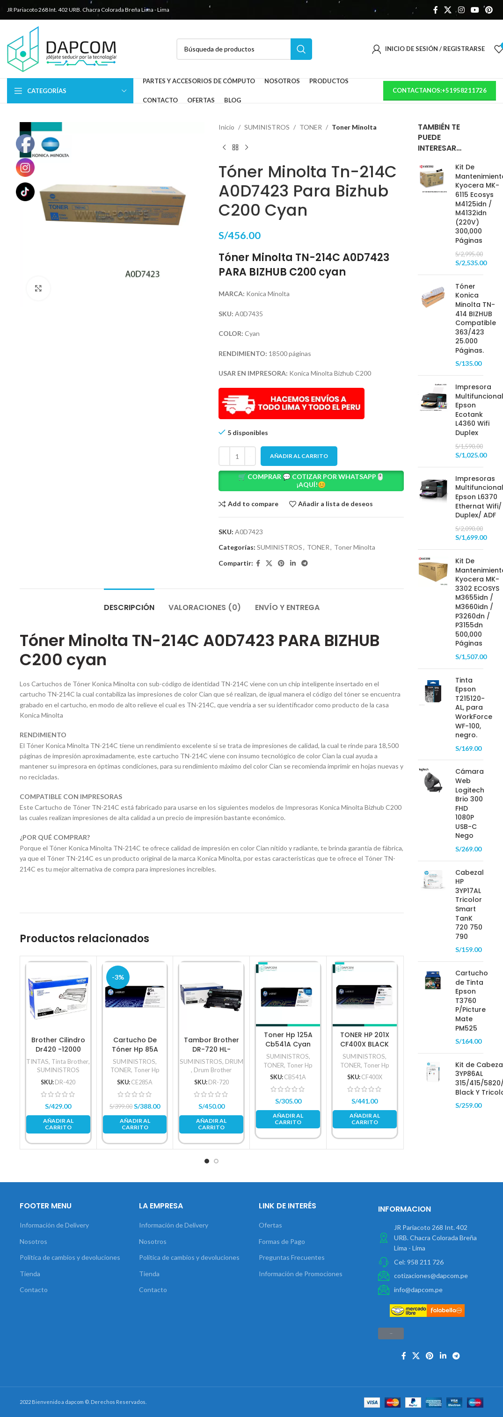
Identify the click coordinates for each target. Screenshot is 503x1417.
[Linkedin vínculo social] (293, 563)
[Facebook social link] (435, 10)
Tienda (30, 1274)
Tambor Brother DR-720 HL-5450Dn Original (211, 1049)
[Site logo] (62, 48)
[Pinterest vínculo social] (489, 10)
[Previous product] (224, 147)
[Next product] (246, 147)
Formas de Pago (282, 1241)
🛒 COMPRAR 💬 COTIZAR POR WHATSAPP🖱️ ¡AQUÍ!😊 (311, 480)
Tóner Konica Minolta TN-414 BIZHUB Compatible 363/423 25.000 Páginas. (475, 318)
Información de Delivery (54, 1225)
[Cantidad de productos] (237, 456)
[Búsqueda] (244, 49)
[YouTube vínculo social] (474, 10)
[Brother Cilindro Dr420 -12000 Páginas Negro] (58, 997)
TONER (310, 127)
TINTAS (37, 1061)
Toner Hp (147, 1070)
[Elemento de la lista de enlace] (430, 1262)
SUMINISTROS (267, 127)
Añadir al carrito (299, 455)
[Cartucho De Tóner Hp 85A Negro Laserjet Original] (135, 997)
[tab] (129, 603)
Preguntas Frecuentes (292, 1257)
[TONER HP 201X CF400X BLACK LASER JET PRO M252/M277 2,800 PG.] (365, 994)
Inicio (226, 127)
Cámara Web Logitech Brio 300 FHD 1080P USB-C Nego (469, 803)
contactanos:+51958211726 (440, 90)
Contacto (34, 1289)
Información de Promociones (301, 1274)
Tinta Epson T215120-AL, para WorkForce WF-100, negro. (473, 708)
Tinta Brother (69, 1061)
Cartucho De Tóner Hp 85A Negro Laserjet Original (135, 1053)
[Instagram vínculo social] (461, 10)
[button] (311, 481)
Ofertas (270, 1225)
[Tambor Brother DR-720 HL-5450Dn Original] (211, 997)
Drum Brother (213, 1070)
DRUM (234, 1061)
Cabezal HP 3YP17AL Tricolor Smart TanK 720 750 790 (469, 904)
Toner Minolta (354, 127)
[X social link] (448, 10)
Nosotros (33, 1241)
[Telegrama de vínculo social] (305, 563)
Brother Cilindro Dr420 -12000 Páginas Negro (58, 1049)
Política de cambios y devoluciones (70, 1257)
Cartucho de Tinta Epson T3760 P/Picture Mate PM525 (471, 1001)
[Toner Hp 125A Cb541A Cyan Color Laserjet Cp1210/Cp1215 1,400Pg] (288, 994)
